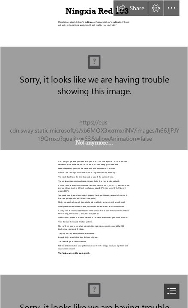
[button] (130, 8)
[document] (94, 154)
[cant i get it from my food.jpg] (94, 98)
